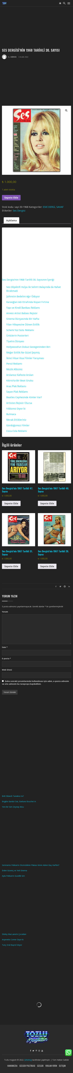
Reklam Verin (51, 1065)
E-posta (6, 658)
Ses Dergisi (19, 210)
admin (13, 57)
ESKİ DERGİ (49, 206)
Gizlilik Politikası (27, 1065)
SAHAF (60, 206)
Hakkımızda (12, 1065)
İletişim (62, 1065)
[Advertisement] (36, 25)
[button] (66, 110)
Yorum (5, 611)
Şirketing (28, 1060)
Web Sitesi (7, 670)
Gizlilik (40, 1065)
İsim (5, 647)
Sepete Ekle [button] (11, 503)
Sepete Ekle (11, 197)
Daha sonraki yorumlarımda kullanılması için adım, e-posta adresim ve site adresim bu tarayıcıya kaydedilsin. (35, 682)
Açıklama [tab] (11, 220)
